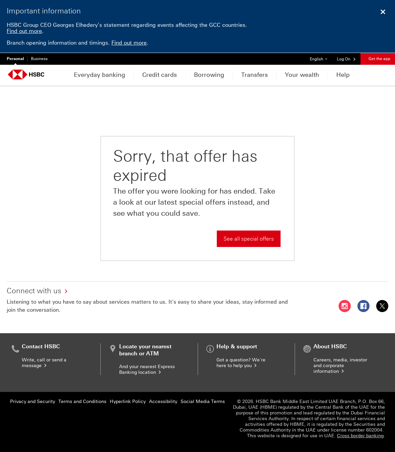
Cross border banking (360, 436)
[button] (346, 59)
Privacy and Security (32, 401)
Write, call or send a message (44, 362)
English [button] (321, 57)
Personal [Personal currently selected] (15, 58)
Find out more (24, 31)
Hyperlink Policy (128, 401)
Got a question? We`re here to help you (240, 362)
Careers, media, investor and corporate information (340, 365)
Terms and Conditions (82, 401)
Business (39, 58)
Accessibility (163, 401)
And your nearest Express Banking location (147, 369)
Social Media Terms (203, 401)
